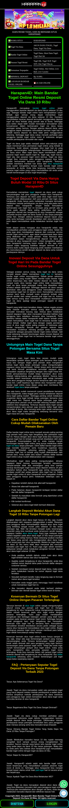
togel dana (19, 387)
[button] (63, 793)
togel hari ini (47, 274)
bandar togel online (44, 108)
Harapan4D (26, 796)
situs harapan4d (55, 164)
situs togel (29, 606)
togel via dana (12, 446)
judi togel (40, 770)
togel (32, 192)
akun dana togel (30, 533)
